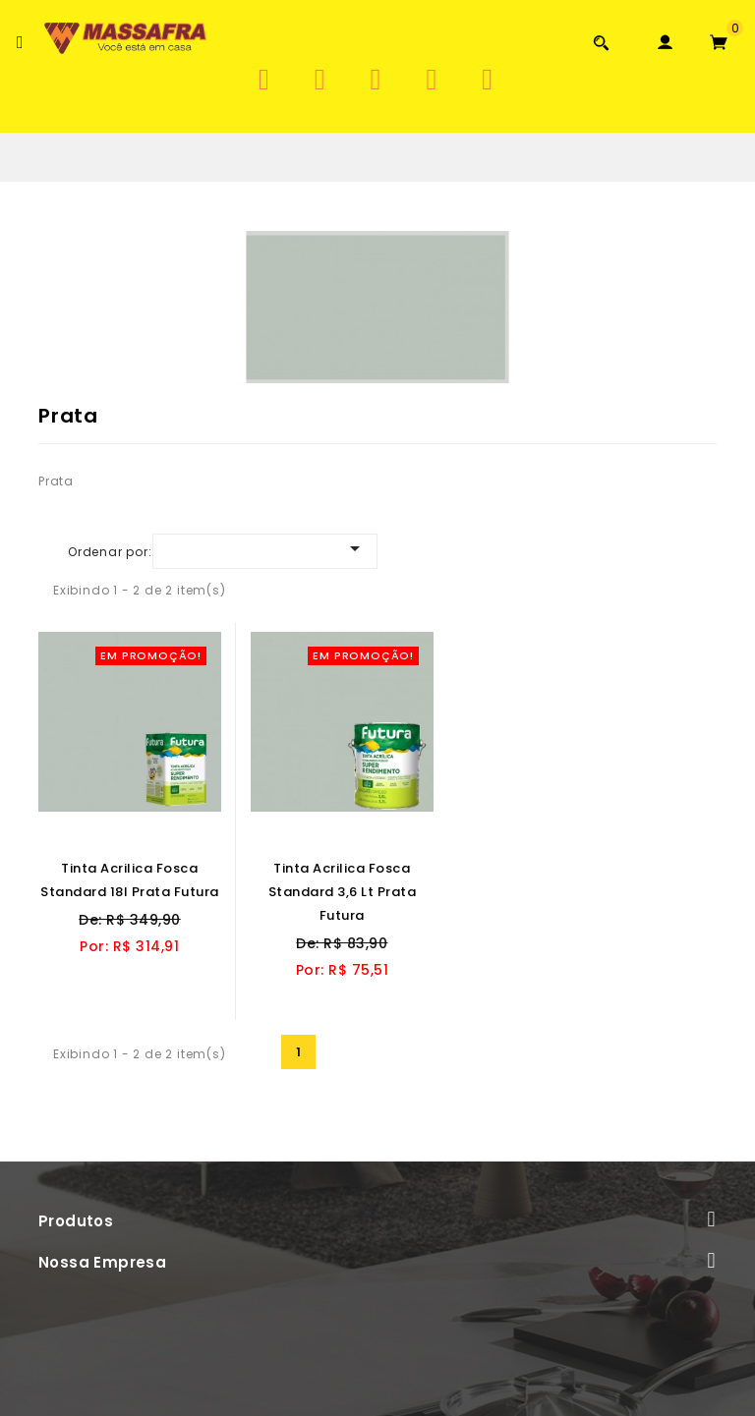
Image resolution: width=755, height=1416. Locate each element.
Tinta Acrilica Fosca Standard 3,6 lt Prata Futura (342, 892)
